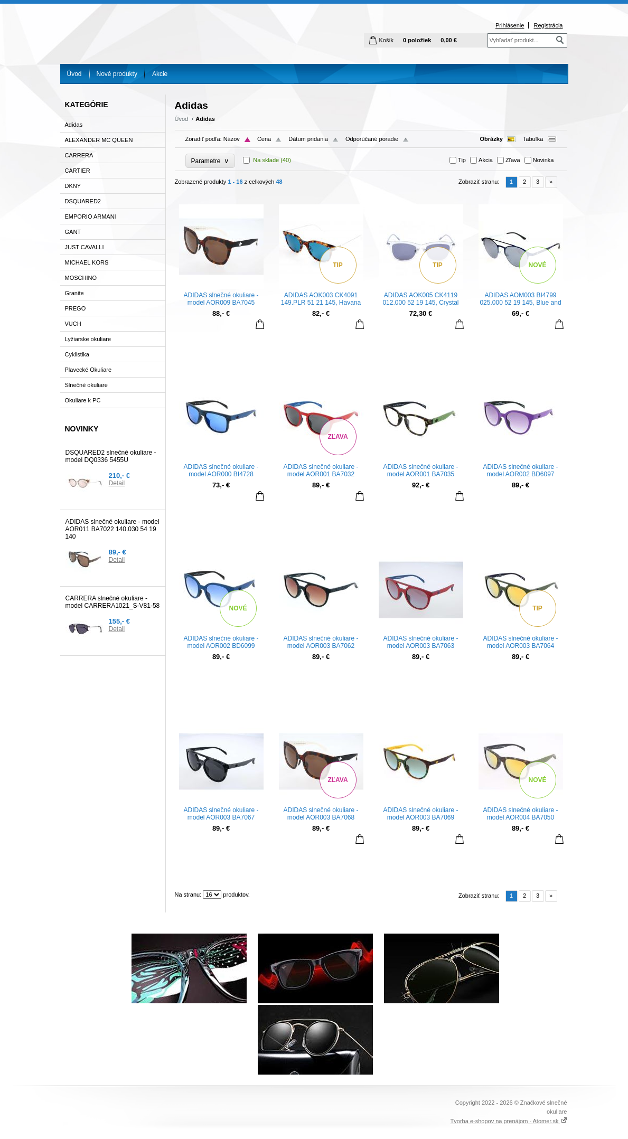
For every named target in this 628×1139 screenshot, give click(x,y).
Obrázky (491, 139)
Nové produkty (117, 74)
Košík (386, 40)
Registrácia (548, 25)
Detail (117, 483)
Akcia (486, 160)
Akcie (159, 74)
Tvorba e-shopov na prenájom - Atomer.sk (509, 1121)
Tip (462, 160)
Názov (231, 139)
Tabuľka (533, 139)
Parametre (210, 161)
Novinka (543, 160)
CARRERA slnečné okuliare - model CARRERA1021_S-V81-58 (112, 602)
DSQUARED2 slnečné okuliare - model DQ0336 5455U (110, 456)
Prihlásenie (509, 25)
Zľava (512, 160)
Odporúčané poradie (371, 139)
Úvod (74, 74)
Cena (264, 139)
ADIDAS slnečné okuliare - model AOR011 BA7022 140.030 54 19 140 (112, 529)
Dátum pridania (308, 139)
